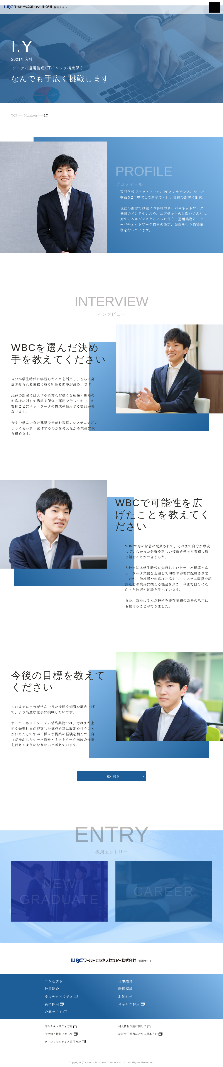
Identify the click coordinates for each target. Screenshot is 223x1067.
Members (30, 115)
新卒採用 (54, 1004)
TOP (14, 115)
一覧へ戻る (112, 776)
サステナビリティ (61, 996)
